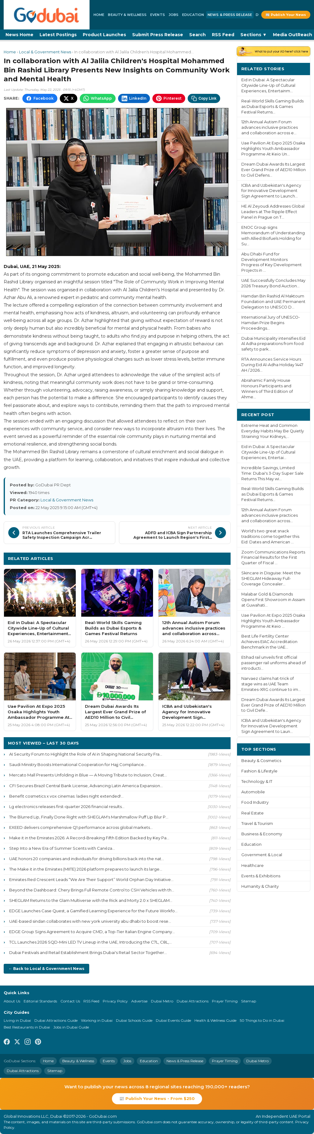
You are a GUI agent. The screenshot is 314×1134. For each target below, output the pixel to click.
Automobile (253, 792)
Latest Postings (58, 34)
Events (157, 15)
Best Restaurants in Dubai (27, 1027)
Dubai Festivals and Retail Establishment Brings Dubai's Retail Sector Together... (88, 952)
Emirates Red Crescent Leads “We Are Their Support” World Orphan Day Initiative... (91, 879)
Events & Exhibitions (260, 876)
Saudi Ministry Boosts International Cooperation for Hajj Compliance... (78, 764)
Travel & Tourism (257, 823)
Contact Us (70, 1001)
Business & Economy (261, 834)
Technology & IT (256, 781)
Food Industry (255, 802)
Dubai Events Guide (173, 1020)
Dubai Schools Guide (134, 1020)
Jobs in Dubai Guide (71, 1027)
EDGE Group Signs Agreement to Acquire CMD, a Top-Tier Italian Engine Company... (92, 931)
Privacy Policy (115, 1001)
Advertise (139, 1001)
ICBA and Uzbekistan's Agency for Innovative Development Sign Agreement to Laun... (271, 726)
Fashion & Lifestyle (259, 771)
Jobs (173, 15)
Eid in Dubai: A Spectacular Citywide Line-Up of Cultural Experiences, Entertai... (268, 452)
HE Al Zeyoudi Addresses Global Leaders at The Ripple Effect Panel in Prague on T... (272, 212)
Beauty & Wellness (127, 15)
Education (193, 15)
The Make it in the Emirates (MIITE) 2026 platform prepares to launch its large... (85, 869)
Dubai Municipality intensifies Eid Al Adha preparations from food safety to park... (273, 344)
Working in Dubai (97, 1020)
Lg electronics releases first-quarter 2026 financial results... (66, 806)
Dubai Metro (162, 1001)
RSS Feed (223, 34)
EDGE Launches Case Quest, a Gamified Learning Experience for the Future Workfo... (93, 910)
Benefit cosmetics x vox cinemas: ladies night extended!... (66, 796)
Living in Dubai (17, 1020)
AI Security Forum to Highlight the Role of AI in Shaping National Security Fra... (85, 754)
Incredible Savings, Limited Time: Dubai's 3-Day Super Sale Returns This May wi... (272, 473)
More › (298, 68)
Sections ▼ (253, 34)
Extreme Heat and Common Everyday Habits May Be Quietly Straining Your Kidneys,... (272, 431)
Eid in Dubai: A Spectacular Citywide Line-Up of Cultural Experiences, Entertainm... (268, 85)
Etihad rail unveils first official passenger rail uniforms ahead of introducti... (273, 663)
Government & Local (261, 854)
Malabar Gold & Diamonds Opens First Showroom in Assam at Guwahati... (273, 599)
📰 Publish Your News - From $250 (157, 1098)
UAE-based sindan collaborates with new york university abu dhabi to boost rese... (90, 921)
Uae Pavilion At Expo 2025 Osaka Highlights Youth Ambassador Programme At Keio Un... (273, 148)
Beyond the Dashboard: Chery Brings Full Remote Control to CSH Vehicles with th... (91, 889)
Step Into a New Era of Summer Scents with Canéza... (62, 848)
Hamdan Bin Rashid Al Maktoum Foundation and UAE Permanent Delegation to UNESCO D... (273, 301)
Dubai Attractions (193, 1001)
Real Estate (252, 813)
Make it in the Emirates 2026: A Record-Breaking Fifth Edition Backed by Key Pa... (89, 837)
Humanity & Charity (260, 886)
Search (197, 34)
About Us (12, 1001)
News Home (19, 34)
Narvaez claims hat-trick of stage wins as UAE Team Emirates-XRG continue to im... (271, 684)
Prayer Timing (225, 1001)
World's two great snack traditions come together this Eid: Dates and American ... (270, 536)
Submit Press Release (157, 34)
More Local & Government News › (188, 558)
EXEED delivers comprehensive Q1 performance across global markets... (81, 827)
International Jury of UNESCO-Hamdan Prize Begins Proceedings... (270, 323)
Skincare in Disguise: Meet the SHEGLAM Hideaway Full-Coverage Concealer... (271, 578)
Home (99, 15)
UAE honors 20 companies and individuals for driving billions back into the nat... (86, 858)
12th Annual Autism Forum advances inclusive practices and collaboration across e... (269, 127)
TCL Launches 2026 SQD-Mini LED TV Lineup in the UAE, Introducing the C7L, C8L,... (90, 942)
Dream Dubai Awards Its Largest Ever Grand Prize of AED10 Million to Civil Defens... (273, 170)
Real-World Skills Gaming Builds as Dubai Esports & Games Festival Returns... (272, 106)
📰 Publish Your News (286, 15)
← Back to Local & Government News (46, 968)
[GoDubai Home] (47, 14)
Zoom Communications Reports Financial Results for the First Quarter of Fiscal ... (273, 557)
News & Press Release (230, 15)
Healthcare (252, 865)
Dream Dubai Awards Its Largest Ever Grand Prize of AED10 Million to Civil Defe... (273, 705)
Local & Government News (45, 52)
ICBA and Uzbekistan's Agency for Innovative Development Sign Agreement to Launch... (271, 191)
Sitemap (248, 1001)
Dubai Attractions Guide (56, 1020)
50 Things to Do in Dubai (262, 1020)
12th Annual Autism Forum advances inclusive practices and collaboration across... (269, 515)
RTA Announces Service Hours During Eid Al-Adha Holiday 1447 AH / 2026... (272, 365)
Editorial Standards (40, 1001)
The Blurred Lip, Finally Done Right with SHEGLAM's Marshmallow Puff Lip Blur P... (88, 816)
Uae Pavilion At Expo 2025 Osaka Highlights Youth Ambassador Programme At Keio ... (273, 621)
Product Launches (104, 34)
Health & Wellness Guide (215, 1020)
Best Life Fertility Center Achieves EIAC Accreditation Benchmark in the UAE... (269, 641)
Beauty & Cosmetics (261, 760)
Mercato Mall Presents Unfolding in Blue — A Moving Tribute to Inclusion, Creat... (88, 774)
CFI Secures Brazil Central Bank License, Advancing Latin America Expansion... (86, 785)
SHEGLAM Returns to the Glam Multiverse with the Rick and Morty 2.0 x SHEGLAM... (90, 900)
